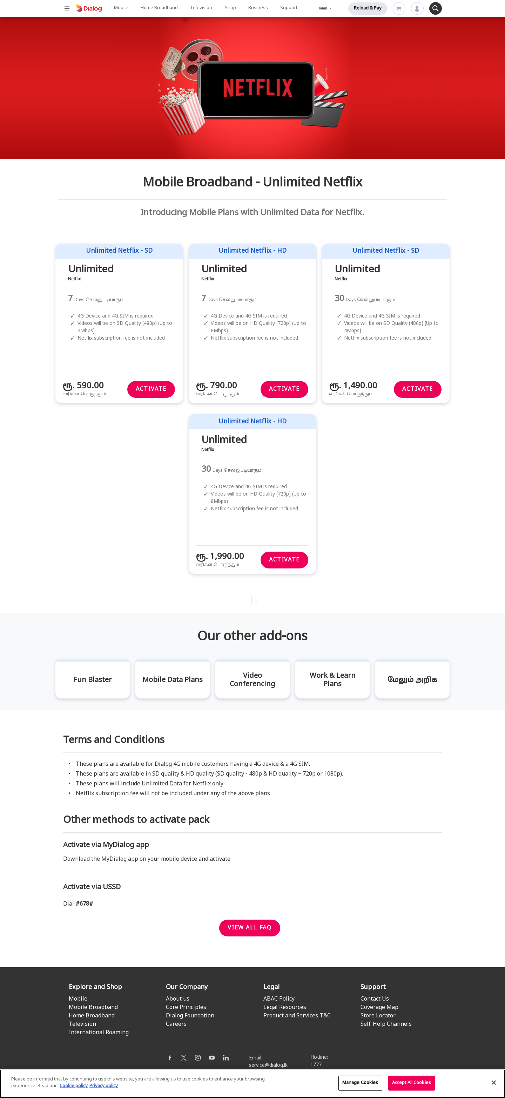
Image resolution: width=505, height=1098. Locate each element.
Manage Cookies (360, 1086)
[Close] (493, 1085)
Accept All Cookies (411, 1086)
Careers (176, 1024)
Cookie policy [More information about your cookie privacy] (74, 1089)
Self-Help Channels (386, 1024)
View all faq (249, 928)
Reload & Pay (368, 8)
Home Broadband (159, 8)
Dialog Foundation (190, 1015)
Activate (151, 389)
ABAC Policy (279, 999)
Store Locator (378, 1015)
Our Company (187, 987)
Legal (271, 987)
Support (288, 8)
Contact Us (375, 999)
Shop (230, 8)
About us (177, 999)
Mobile (121, 8)
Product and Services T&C (297, 1015)
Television (201, 8)
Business (258, 8)
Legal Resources (284, 1007)
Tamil (323, 8)
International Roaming (99, 1032)
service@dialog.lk (268, 1066)
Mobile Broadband (93, 1007)
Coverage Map (379, 1007)
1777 (316, 1065)
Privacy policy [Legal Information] (103, 1089)
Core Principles (186, 1007)
